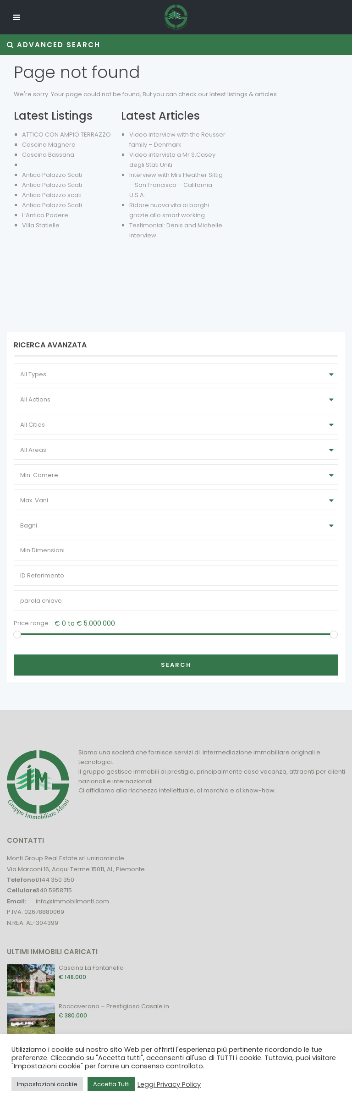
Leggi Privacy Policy (169, 1084)
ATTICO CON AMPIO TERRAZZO (66, 134)
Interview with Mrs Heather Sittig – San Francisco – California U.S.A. (176, 184)
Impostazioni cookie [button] (47, 1084)
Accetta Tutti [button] (111, 1084)
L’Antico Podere (45, 215)
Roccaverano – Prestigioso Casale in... (116, 1006)
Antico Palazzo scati (52, 195)
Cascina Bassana (48, 154)
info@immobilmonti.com (72, 901)
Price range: (32, 623)
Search (176, 664)
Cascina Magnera (49, 144)
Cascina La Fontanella (91, 967)
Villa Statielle (41, 225)
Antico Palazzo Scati (52, 174)
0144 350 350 (55, 879)
